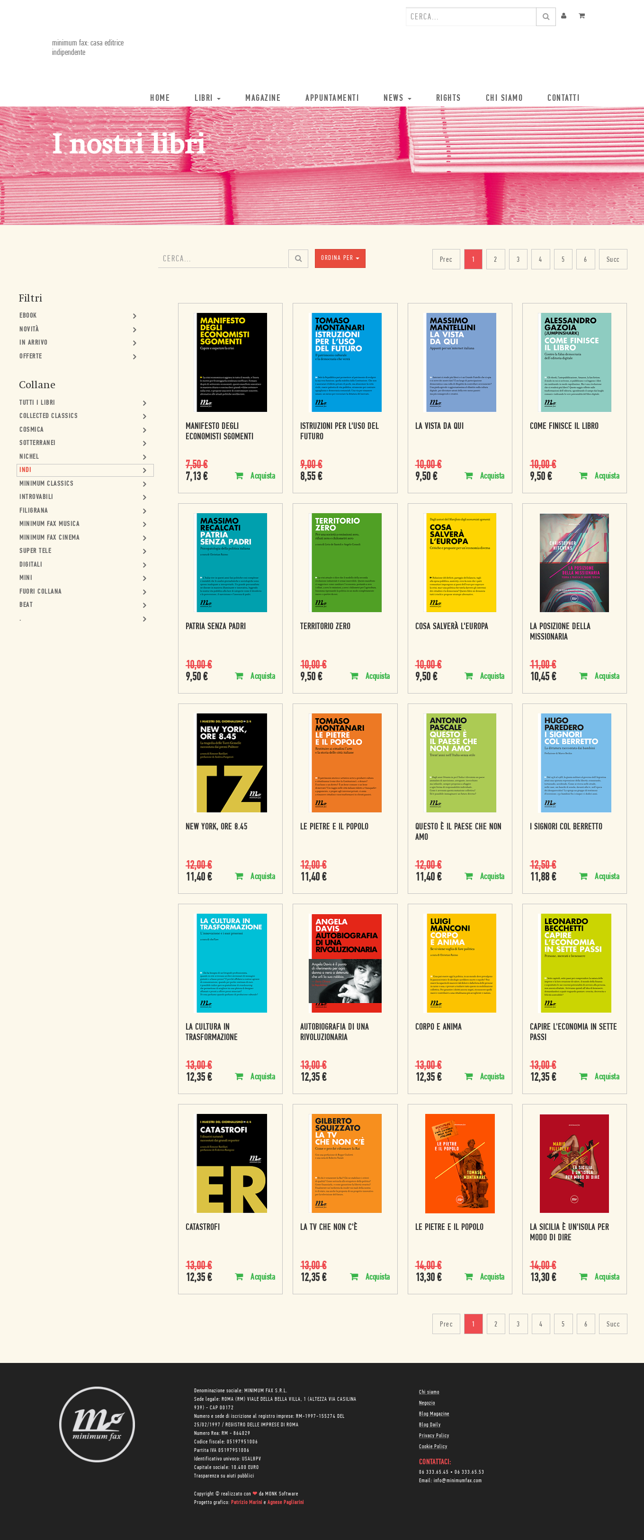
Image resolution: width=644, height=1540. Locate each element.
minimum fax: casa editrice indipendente (88, 48)
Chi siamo (429, 1392)
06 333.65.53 (469, 1472)
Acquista (255, 476)
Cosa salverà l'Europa (451, 627)
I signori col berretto (566, 827)
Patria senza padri (216, 627)
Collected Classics (48, 416)
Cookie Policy (433, 1447)
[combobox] (471, 16)
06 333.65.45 (434, 1472)
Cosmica (31, 430)
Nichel (29, 457)
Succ (613, 260)
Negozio (427, 1403)
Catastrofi (203, 1227)
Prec (446, 260)
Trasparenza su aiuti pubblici (224, 1476)
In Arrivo (33, 343)
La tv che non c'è (329, 1227)
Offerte (30, 356)
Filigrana (33, 511)
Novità (29, 329)
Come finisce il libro (564, 426)
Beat (26, 605)
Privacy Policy (434, 1436)
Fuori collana (40, 592)
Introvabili (36, 497)
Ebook (28, 316)
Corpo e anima (438, 1027)
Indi (25, 470)
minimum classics (46, 484)
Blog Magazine (434, 1414)
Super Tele (35, 551)
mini (25, 578)
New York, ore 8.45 (217, 827)
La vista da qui (439, 426)
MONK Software (281, 1494)
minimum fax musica (49, 524)
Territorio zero (325, 627)
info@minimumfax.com (458, 1481)
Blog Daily (430, 1425)
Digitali (30, 565)
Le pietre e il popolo (334, 827)
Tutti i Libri (37, 403)
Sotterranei (37, 443)
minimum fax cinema (49, 538)
